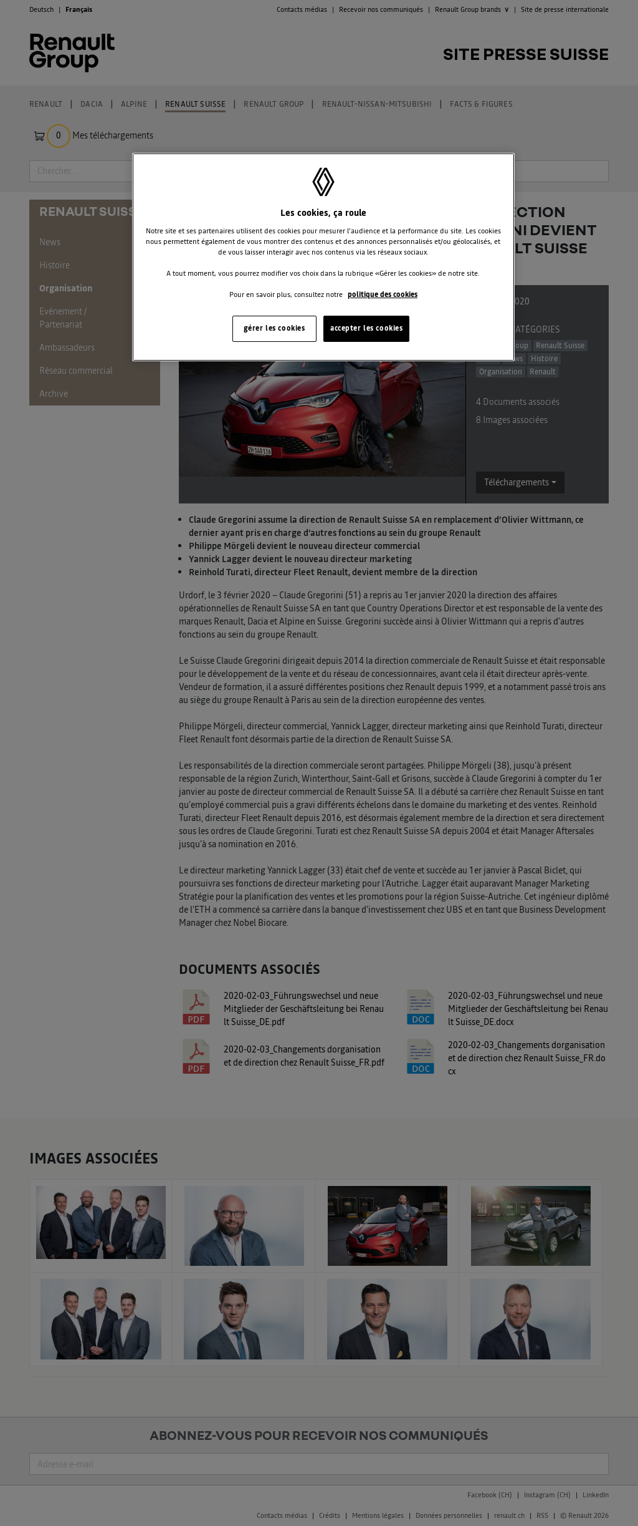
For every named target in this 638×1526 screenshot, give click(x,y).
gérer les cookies (274, 328)
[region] (323, 257)
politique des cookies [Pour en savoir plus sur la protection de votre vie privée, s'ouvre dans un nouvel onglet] (382, 294)
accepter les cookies (366, 328)
